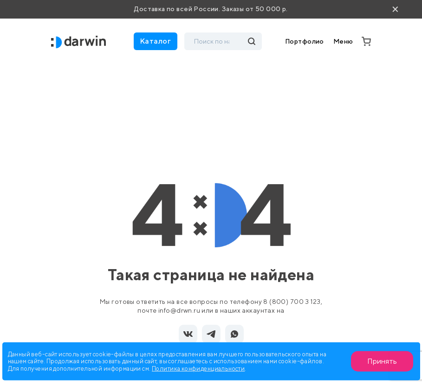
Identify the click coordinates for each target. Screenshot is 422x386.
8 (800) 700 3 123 (291, 301)
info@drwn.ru (179, 310)
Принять (382, 361)
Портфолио (304, 41)
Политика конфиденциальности (198, 368)
